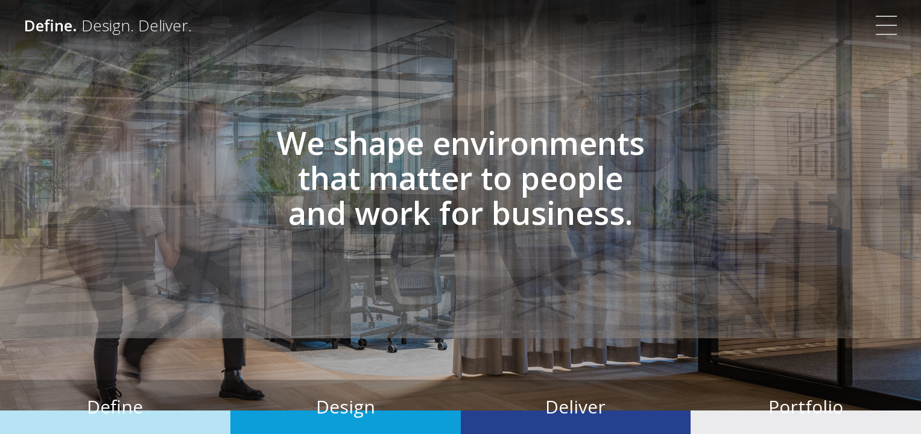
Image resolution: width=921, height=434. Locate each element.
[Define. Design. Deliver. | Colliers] (108, 25)
